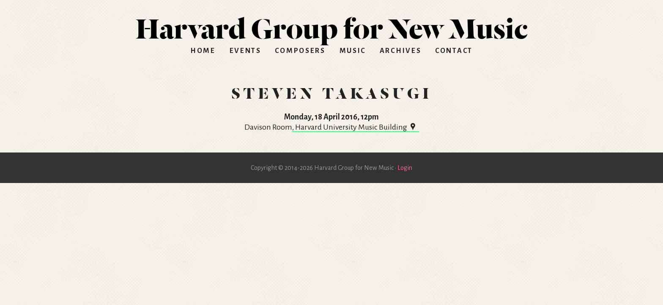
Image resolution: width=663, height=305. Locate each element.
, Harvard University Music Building (355, 127)
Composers (300, 51)
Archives (401, 51)
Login (404, 167)
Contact (454, 51)
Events (245, 51)
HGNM (331, 25)
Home (203, 51)
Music (353, 51)
